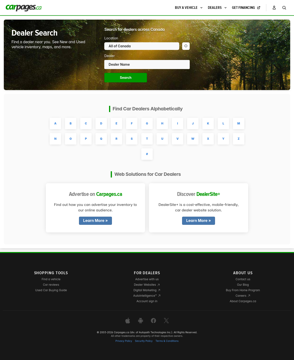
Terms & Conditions (166, 341)
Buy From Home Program (243, 290)
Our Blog (243, 284)
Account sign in (147, 301)
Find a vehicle (51, 279)
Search (125, 77)
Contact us (243, 279)
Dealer (109, 56)
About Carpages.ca (243, 301)
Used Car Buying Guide (51, 290)
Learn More (93, 220)
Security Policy (144, 341)
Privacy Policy (124, 341)
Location (111, 38)
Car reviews (51, 284)
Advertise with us (147, 279)
